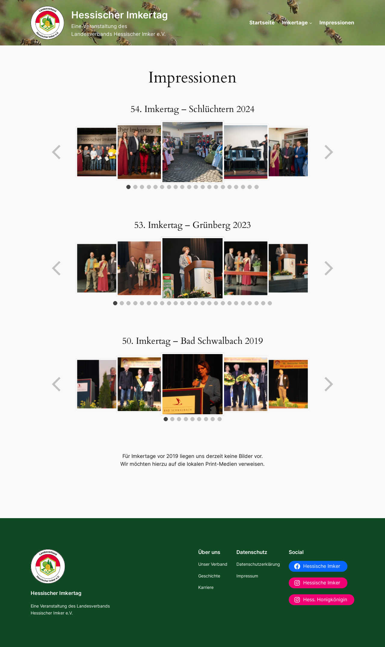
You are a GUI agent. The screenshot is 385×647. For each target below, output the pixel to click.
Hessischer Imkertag (119, 15)
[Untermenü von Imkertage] (310, 22)
